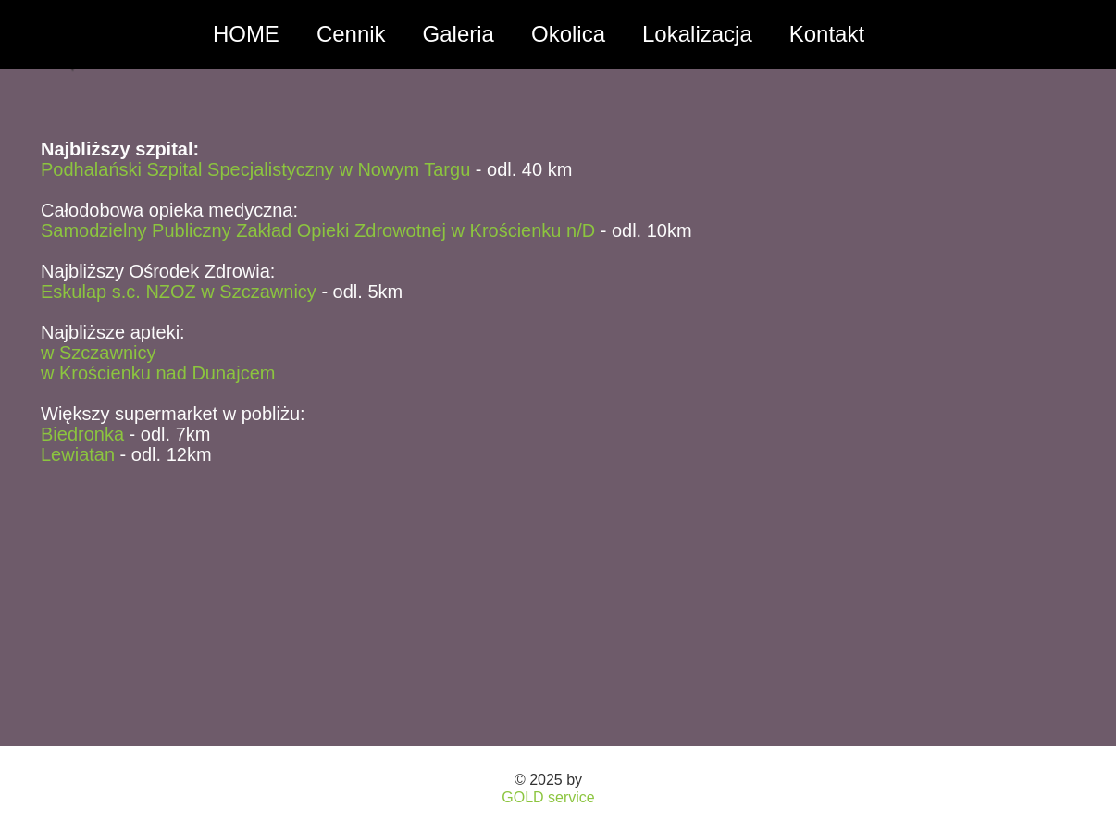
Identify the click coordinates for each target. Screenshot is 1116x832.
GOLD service (548, 797)
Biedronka (82, 434)
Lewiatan (78, 454)
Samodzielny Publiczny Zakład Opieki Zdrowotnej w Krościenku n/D (318, 230)
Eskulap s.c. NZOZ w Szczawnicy (178, 291)
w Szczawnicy (98, 352)
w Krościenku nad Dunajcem (158, 373)
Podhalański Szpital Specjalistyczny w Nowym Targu (255, 169)
